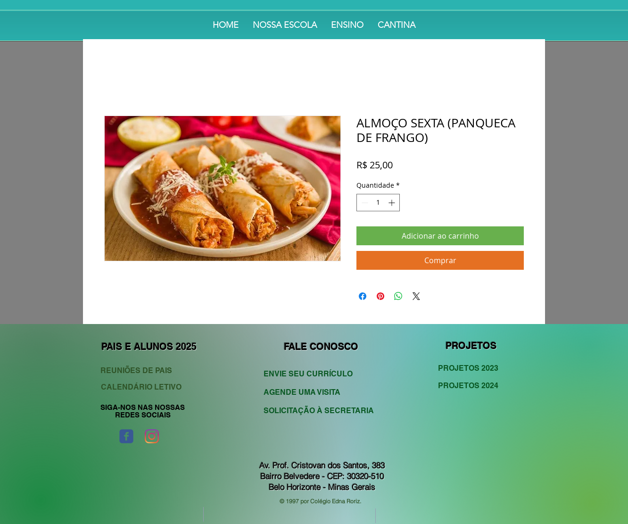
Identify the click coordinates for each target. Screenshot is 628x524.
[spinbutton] (378, 202)
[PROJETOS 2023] (472, 368)
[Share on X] (416, 296)
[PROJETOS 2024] (472, 386)
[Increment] (392, 202)
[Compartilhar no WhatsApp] (398, 296)
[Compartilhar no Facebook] (362, 296)
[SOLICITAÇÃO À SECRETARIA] (319, 411)
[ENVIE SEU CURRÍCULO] (313, 374)
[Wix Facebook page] (126, 436)
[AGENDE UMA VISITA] (313, 392)
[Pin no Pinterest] (380, 296)
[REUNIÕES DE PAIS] (144, 371)
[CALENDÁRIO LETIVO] (142, 387)
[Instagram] (152, 436)
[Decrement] (364, 202)
